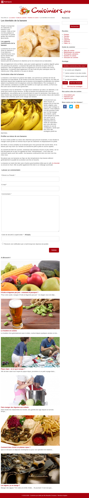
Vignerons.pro (68, 98)
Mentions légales (62, 495)
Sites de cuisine (69, 50)
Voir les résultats (75, 83)
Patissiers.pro (68, 97)
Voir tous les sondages (74, 86)
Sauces (66, 38)
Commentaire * (7, 194)
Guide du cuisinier (21, 17)
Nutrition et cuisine (33, 17)
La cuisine (12, 17)
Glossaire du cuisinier (71, 57)
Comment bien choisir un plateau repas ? (15, 447)
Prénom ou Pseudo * (8, 175)
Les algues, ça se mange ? (10, 485)
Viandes (66, 36)
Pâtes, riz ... (68, 43)
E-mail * (4, 184)
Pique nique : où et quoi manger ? (13, 369)
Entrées (66, 34)
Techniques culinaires (71, 54)
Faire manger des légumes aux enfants (15, 407)
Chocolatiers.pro (69, 95)
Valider (54, 250)
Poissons (67, 41)
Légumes (67, 40)
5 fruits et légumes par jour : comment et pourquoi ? (19, 292)
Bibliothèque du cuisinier (72, 52)
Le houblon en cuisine (9, 331)
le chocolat (55, 163)
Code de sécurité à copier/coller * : (16, 235)
